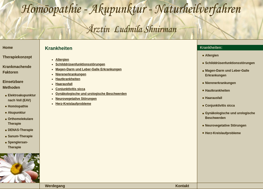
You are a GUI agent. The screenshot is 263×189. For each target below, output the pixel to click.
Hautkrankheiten (217, 90)
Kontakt (182, 186)
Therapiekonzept (17, 57)
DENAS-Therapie (20, 130)
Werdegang (55, 186)
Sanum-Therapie (20, 136)
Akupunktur (17, 112)
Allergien (212, 55)
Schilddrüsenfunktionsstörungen (230, 63)
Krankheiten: (211, 47)
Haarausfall (213, 98)
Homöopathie (18, 106)
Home (8, 47)
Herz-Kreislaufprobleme (223, 133)
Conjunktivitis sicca (220, 105)
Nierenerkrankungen (220, 83)
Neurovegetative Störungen (225, 125)
